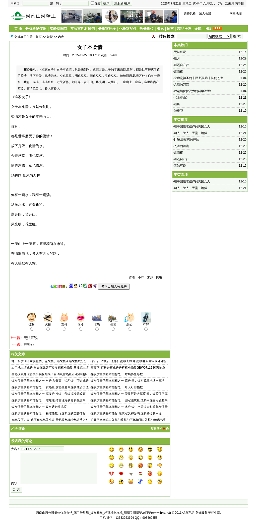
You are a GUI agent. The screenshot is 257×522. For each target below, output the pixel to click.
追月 (177, 58)
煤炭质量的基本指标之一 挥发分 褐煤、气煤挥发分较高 (49, 394)
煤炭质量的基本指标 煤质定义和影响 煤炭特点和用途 (126, 413)
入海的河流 (181, 84)
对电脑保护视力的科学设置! (192, 91)
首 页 (18, 29)
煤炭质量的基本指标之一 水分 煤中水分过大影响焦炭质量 (129, 407)
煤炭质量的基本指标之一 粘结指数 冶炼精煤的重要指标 (49, 413)
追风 (177, 104)
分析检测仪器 (35, 29)
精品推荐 (184, 29)
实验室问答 (58, 29)
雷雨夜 (178, 71)
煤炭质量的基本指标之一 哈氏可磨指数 (117, 387)
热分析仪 (147, 29)
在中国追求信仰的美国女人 (192, 126)
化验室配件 (128, 29)
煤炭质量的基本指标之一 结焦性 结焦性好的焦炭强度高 (49, 400)
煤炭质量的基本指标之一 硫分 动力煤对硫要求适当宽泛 (128, 380)
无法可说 (31, 338)
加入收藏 (205, 13)
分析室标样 (107, 29)
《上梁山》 (181, 97)
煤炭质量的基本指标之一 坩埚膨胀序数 (117, 374)
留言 (170, 29)
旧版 (208, 29)
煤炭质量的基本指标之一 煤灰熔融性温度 (39, 407)
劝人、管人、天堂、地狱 (190, 133)
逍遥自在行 (181, 65)
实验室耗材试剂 (82, 29)
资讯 (160, 29)
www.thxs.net (161, 512)
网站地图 (236, 13)
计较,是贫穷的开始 (186, 139)
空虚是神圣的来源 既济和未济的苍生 (198, 78)
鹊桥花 (29, 344)
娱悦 (197, 29)
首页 (39, 37)
